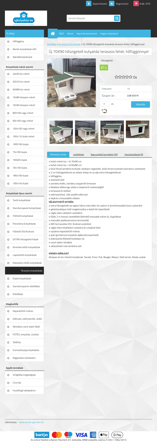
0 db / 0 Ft (145, 4)
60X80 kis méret (21, 89)
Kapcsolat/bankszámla (87, 33)
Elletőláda (18, 294)
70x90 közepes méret (24, 105)
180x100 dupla (20, 175)
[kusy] (105, 104)
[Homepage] (53, 33)
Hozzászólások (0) (133, 154)
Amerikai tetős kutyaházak (26, 247)
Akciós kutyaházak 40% (24, 49)
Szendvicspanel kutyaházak (27, 208)
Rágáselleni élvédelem (24, 358)
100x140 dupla (20, 183)
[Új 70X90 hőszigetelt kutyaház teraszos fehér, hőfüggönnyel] (61, 121)
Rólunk (70, 33)
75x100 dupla (20, 152)
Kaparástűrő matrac (23, 311)
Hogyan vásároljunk (109, 33)
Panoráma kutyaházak (24, 223)
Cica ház (17, 382)
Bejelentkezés (99, 4)
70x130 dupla (20, 167)
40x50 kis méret (21, 74)
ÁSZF (61, 33)
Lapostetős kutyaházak (25, 255)
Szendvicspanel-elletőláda (26, 286)
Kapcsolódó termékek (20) (104, 154)
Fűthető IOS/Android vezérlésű (23, 232)
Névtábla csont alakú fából (26, 326)
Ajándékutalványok (22, 57)
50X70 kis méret (21, 81)
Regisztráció (121, 4)
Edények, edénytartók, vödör (27, 319)
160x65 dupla (20, 160)
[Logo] (26, 18)
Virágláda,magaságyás (24, 375)
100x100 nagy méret (23, 128)
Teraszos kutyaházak (31, 270)
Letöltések (78, 154)
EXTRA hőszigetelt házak (25, 239)
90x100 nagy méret (23, 121)
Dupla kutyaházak (22, 278)
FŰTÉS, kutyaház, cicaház (26, 334)
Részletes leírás (58, 154)
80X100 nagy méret (23, 113)
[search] (117, 18)
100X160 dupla (21, 144)
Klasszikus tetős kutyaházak (27, 263)
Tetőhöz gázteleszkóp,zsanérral (24, 343)
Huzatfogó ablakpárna (24, 390)
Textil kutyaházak (22, 200)
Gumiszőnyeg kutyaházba (26, 350)
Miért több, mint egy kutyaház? (66, 41)
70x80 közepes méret (24, 97)
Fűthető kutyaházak (23, 216)
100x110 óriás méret (23, 136)
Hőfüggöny (18, 41)
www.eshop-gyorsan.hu (31, 422)
